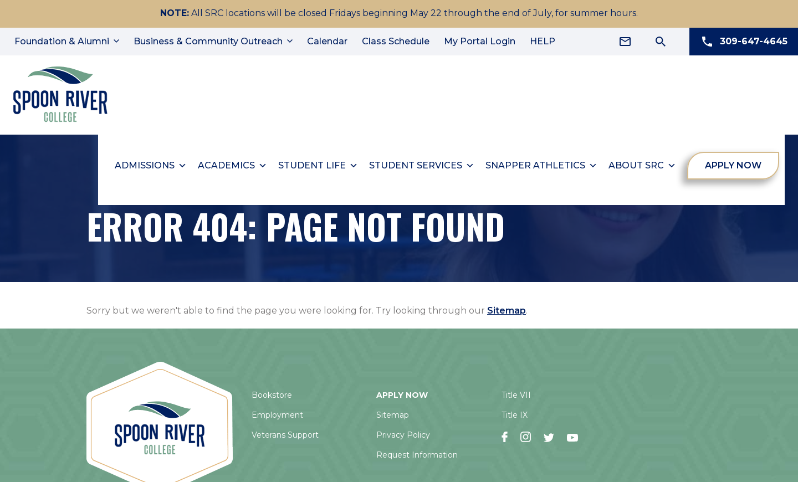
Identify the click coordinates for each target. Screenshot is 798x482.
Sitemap (506, 308)
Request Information (417, 453)
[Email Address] (625, 41)
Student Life (319, 163)
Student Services (422, 163)
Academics (233, 163)
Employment (277, 413)
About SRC (643, 163)
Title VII (516, 393)
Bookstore (272, 393)
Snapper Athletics (542, 163)
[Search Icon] (661, 42)
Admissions (151, 163)
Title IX (515, 413)
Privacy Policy (403, 433)
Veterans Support (285, 433)
